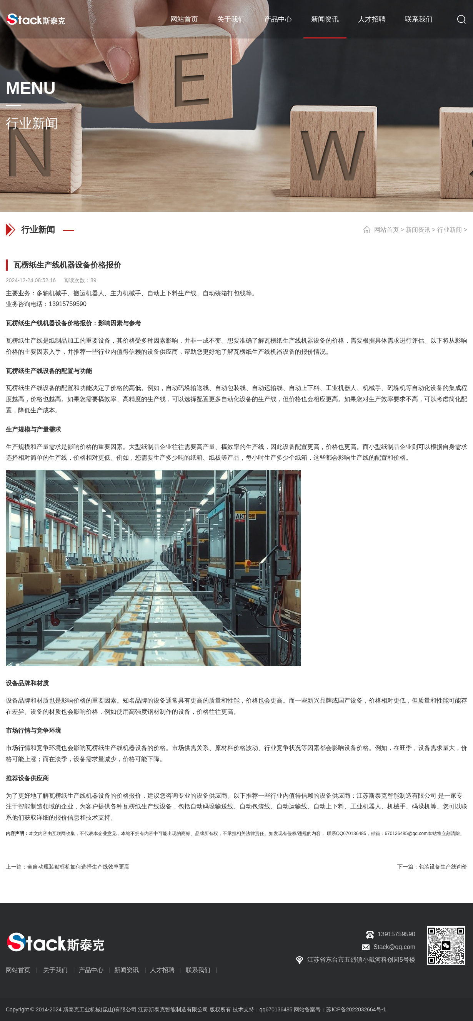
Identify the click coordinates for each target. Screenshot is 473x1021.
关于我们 (231, 19)
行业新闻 (449, 229)
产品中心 (278, 19)
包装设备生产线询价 (443, 867)
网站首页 (184, 19)
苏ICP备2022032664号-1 (356, 1009)
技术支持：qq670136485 (262, 1009)
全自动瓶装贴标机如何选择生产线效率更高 (78, 867)
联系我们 (419, 19)
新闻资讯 (325, 19)
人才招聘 (372, 19)
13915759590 (68, 304)
